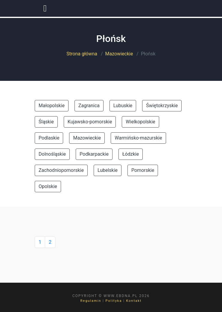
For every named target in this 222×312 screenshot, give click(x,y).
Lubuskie (123, 105)
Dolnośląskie (52, 154)
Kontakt (134, 301)
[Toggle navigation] (45, 8)
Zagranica (89, 105)
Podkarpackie (94, 154)
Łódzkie (130, 154)
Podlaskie (49, 138)
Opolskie (48, 186)
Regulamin (90, 301)
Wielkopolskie (140, 122)
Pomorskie (142, 170)
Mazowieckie (119, 54)
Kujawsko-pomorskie (90, 122)
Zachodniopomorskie (61, 170)
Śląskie (46, 122)
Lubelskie (108, 170)
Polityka (114, 301)
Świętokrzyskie (162, 105)
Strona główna (81, 54)
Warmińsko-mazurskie (138, 138)
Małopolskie (52, 105)
